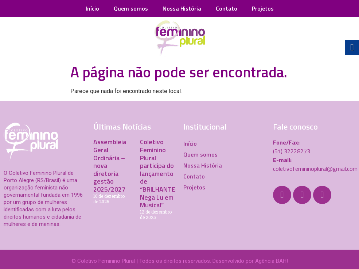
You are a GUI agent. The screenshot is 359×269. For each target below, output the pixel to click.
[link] (179, 38)
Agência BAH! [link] (271, 261)
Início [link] (92, 8)
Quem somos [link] (131, 8)
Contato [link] (226, 8)
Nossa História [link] (182, 8)
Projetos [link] (263, 8)
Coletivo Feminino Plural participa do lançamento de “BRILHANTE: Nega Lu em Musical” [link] (158, 173)
